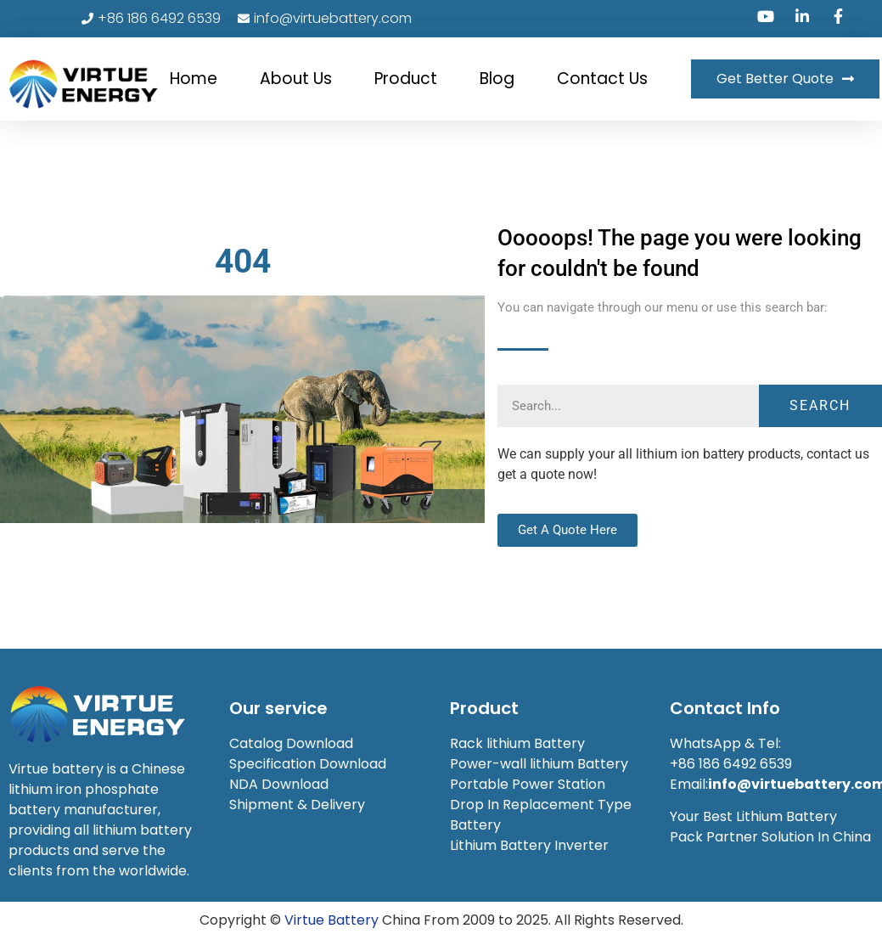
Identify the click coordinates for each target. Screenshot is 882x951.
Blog (497, 78)
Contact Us (602, 78)
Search (820, 405)
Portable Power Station (527, 784)
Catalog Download (293, 743)
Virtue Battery (331, 920)
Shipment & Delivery (298, 804)
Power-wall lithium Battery (539, 764)
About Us (296, 78)
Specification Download (307, 764)
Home (193, 78)
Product (405, 78)
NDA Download (280, 784)
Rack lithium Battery (519, 743)
